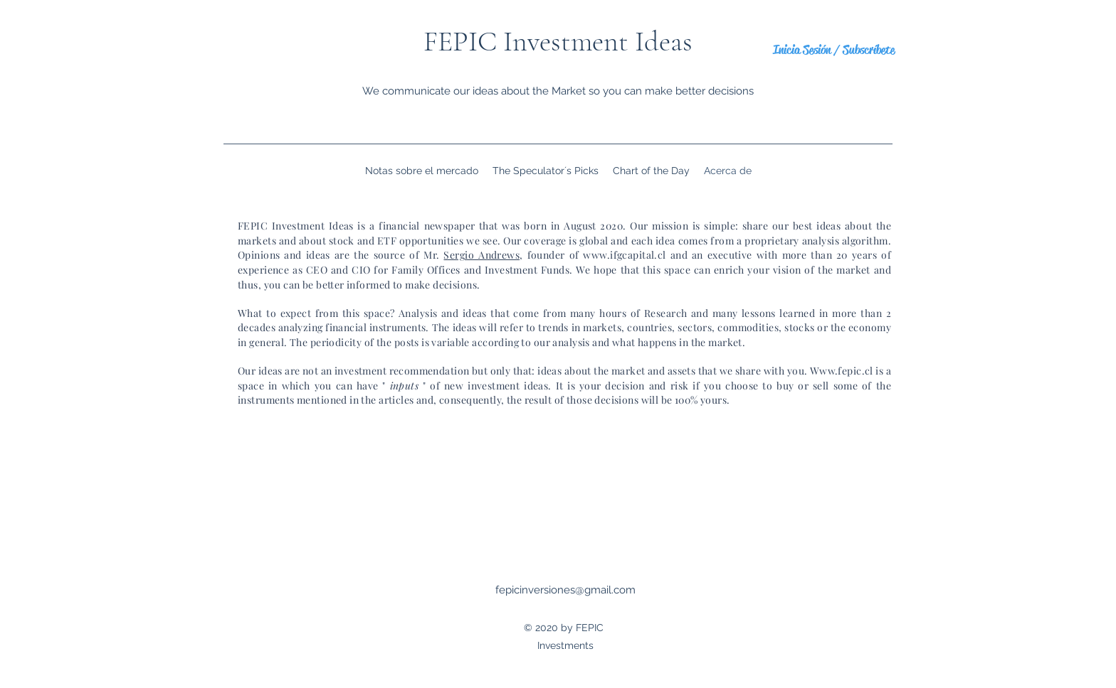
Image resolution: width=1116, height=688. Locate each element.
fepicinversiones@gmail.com (565, 590)
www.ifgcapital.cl (624, 255)
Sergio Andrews (481, 255)
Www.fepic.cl (841, 370)
